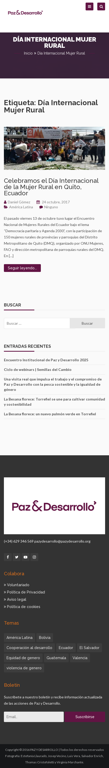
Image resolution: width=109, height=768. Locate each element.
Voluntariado (16, 585)
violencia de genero (24, 668)
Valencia (80, 658)
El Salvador (89, 648)
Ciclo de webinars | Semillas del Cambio (38, 369)
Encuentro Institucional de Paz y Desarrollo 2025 (46, 360)
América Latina (21, 207)
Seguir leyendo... (22, 268)
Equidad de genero (23, 658)
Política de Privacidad (24, 592)
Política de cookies (22, 607)
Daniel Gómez (19, 202)
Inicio (28, 53)
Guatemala (56, 658)
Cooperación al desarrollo (29, 648)
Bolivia (44, 638)
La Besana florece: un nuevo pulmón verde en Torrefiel (50, 414)
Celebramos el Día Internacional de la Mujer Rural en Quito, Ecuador (51, 187)
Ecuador (66, 648)
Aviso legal (15, 599)
